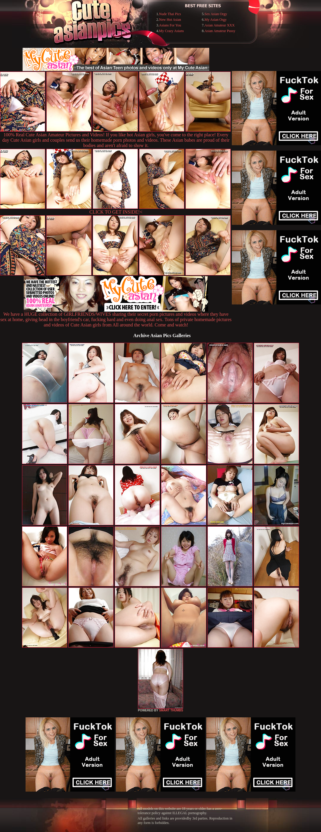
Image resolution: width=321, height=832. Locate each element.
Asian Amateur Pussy (219, 31)
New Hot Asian (170, 20)
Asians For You (170, 25)
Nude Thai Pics (170, 14)
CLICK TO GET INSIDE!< (115, 211)
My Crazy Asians (171, 31)
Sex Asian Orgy (215, 14)
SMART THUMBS (171, 710)
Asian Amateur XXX (219, 25)
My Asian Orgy (215, 20)
